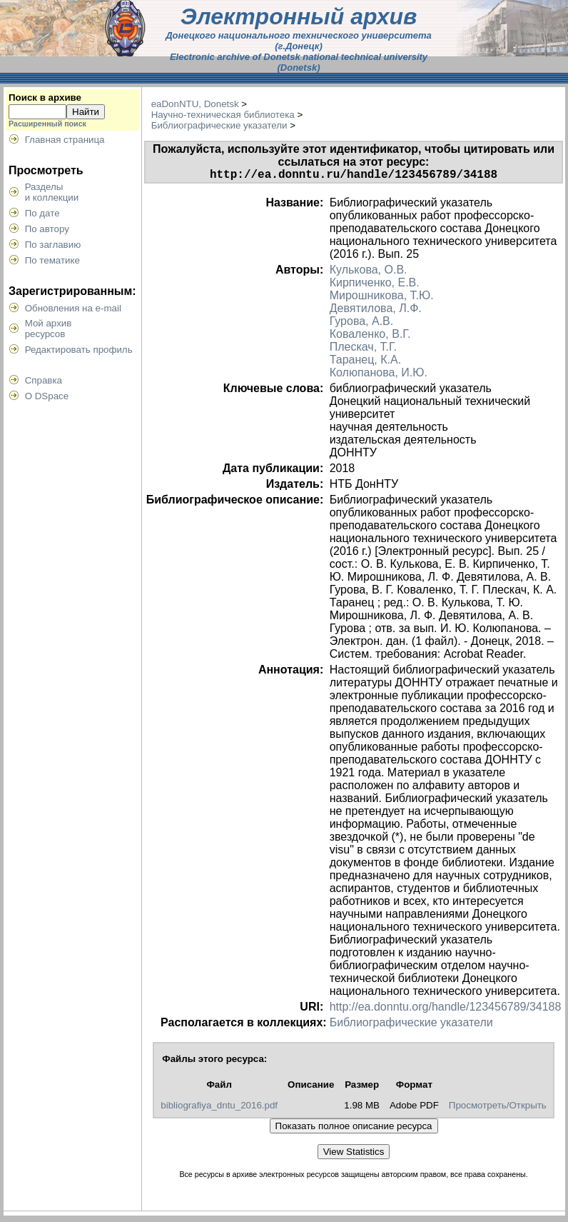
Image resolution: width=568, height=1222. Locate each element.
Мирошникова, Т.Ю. (382, 298)
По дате (42, 213)
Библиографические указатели (219, 125)
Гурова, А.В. (362, 324)
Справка (43, 380)
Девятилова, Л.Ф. (376, 311)
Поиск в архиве (45, 97)
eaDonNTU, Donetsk (195, 104)
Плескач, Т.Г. (363, 350)
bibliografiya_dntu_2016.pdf (219, 1108)
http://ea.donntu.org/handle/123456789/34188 (446, 1009)
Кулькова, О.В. (368, 272)
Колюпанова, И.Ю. (378, 375)
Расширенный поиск (47, 123)
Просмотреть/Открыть (498, 1108)
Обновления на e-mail (73, 308)
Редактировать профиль (79, 349)
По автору (47, 229)
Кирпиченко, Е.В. (375, 285)
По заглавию (53, 244)
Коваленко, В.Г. (370, 337)
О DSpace (47, 396)
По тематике (52, 260)
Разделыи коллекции (52, 192)
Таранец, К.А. (365, 362)
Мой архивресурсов (48, 328)
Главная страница (65, 139)
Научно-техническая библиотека (223, 114)
